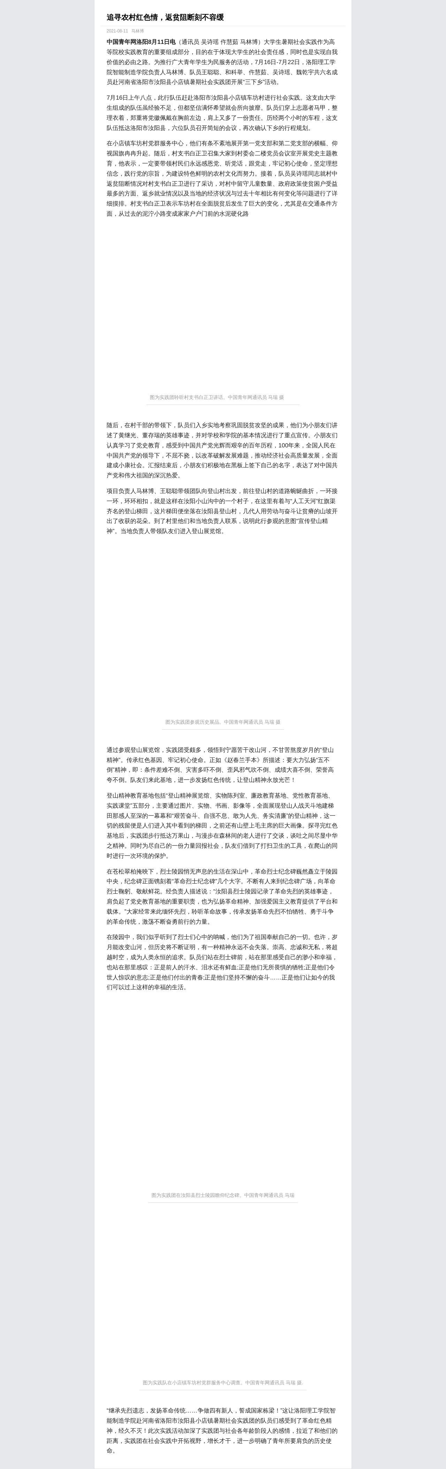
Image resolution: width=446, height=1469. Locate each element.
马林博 (137, 31)
